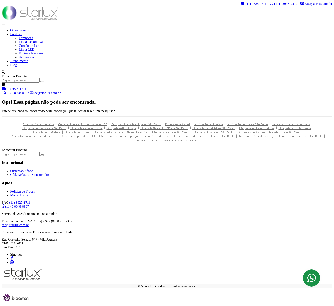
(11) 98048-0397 (283, 4)
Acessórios (26, 57)
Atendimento (19, 61)
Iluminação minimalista (208, 124)
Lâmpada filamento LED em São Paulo (164, 128)
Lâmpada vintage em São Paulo (213, 132)
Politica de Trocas (22, 191)
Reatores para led (148, 140)
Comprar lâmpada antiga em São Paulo (136, 124)
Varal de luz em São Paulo (180, 140)
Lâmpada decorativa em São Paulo (44, 128)
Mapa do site (19, 195)
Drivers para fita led (177, 124)
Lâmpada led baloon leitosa (256, 128)
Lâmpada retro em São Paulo (170, 132)
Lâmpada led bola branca (295, 128)
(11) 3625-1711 (254, 4)
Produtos (16, 34)
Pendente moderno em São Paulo (300, 136)
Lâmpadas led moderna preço (118, 136)
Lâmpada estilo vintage (121, 128)
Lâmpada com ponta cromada (291, 124)
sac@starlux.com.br (316, 4)
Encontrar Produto (14, 76)
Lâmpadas (26, 38)
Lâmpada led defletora (45, 132)
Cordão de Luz (29, 45)
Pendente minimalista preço (257, 136)
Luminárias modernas (188, 136)
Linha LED (26, 49)
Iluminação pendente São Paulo (247, 124)
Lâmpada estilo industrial (86, 128)
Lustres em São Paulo (220, 136)
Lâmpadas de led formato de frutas (33, 136)
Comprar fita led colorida (38, 124)
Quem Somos (19, 30)
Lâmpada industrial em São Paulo (213, 128)
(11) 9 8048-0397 (15, 93)
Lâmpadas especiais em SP (77, 136)
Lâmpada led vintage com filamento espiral (120, 132)
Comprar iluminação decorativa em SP (82, 124)
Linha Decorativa (31, 42)
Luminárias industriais (156, 136)
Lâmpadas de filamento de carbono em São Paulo (269, 132)
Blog (13, 65)
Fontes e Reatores (31, 53)
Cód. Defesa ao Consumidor (29, 175)
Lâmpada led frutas (76, 132)
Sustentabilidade (21, 171)
